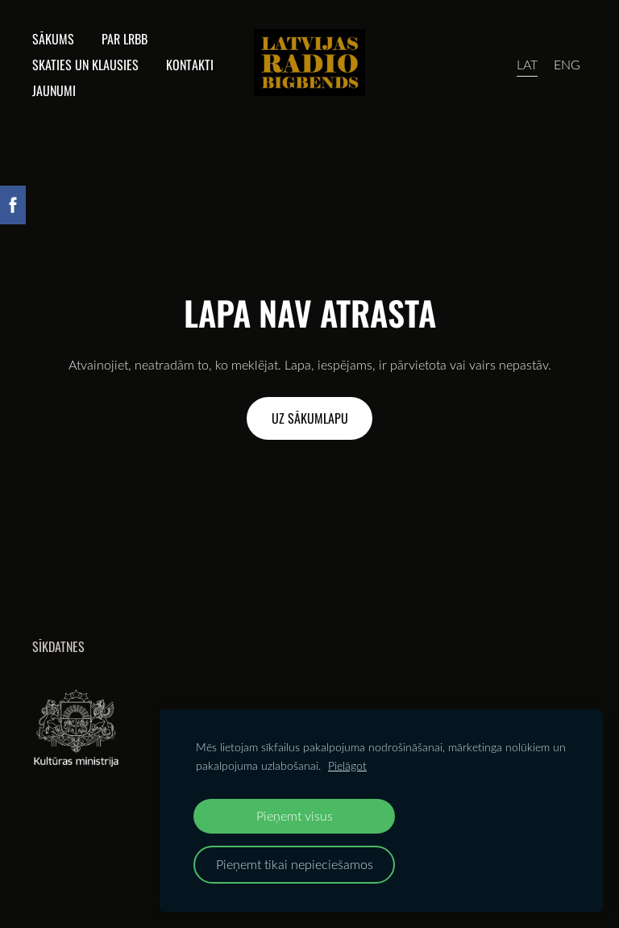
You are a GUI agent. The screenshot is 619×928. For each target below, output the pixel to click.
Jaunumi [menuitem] (54, 90)
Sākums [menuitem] (53, 38)
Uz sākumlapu (310, 418)
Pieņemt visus (294, 815)
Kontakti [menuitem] (190, 64)
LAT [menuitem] (527, 64)
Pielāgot (347, 765)
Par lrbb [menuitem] (124, 38)
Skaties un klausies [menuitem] (85, 64)
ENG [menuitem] (567, 64)
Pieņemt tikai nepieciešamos (294, 863)
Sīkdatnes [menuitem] (58, 646)
